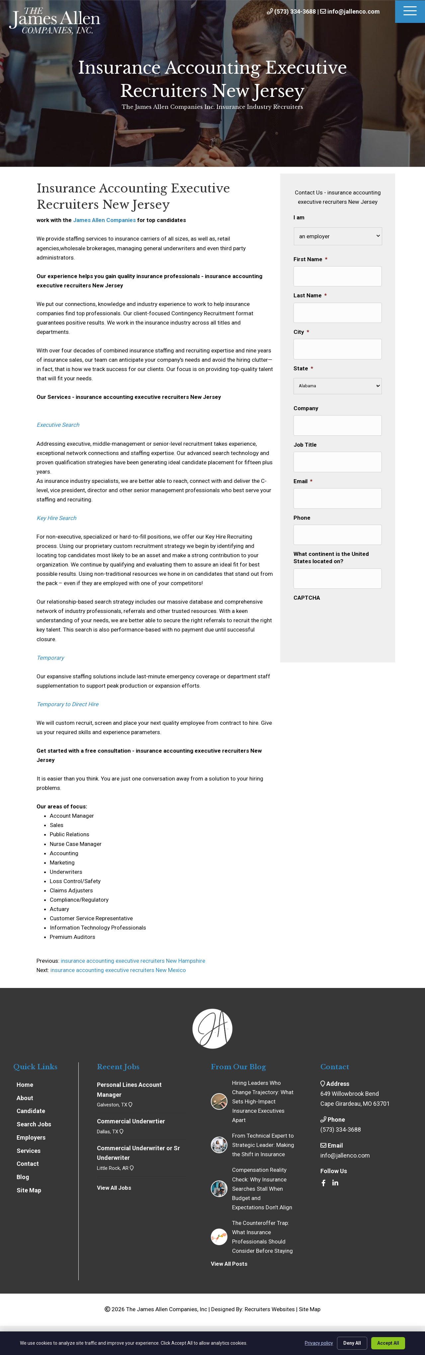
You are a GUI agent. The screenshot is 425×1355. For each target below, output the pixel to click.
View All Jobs (114, 1187)
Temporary (50, 657)
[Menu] (410, 11)
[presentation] (344, 597)
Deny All (352, 1343)
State (303, 360)
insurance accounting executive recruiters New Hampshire (132, 960)
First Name (310, 259)
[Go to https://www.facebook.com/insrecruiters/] (323, 1183)
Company (306, 400)
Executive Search (58, 424)
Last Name (310, 293)
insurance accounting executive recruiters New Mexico (118, 970)
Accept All (388, 1343)
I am (299, 217)
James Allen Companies (104, 220)
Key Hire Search (56, 518)
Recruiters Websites (270, 1309)
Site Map (309, 1309)
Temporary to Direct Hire (67, 704)
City (301, 327)
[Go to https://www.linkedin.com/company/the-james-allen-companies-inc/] (335, 1183)
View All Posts (229, 1263)
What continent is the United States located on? (331, 540)
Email (303, 468)
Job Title (305, 434)
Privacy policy (319, 1343)
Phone (302, 502)
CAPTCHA (307, 577)
